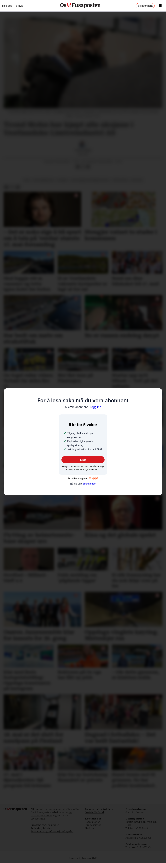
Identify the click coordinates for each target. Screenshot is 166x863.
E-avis (19, 5)
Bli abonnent (145, 5)
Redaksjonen (92, 822)
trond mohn (120, 180)
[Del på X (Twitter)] (82, 166)
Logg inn (83, 407)
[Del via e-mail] (88, 166)
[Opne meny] (160, 5)
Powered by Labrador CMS (83, 858)
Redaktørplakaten (41, 828)
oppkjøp (136, 180)
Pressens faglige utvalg (45, 825)
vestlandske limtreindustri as (90, 180)
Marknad (90, 828)
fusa (26, 180)
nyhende (62, 180)
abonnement (89, 484)
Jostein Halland (94, 812)
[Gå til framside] (80, 5)
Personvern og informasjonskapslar (52, 831)
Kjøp (83, 459)
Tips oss (7, 5)
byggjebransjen (43, 180)
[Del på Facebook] (77, 166)
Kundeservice (93, 825)
